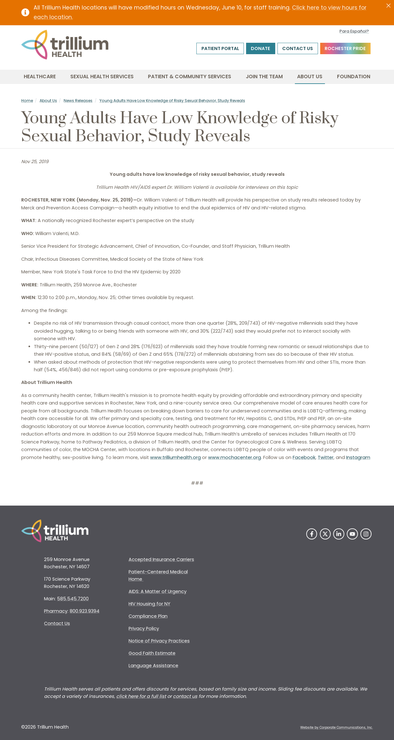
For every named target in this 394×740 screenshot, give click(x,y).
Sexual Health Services (102, 76)
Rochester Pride (345, 48)
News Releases (78, 100)
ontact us (186, 696)
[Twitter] (325, 533)
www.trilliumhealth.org (175, 457)
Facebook (304, 457)
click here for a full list (141, 696)
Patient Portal (220, 48)
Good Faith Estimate (152, 653)
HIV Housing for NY (149, 604)
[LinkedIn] (338, 533)
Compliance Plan (148, 616)
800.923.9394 (84, 611)
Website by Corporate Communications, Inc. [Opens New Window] (336, 727)
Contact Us (297, 48)
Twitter (326, 457)
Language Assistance (153, 665)
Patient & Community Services (189, 76)
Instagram (358, 457)
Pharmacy (55, 611)
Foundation (353, 76)
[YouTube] (352, 533)
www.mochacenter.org (234, 457)
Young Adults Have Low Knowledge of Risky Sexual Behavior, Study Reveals (172, 100)
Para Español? (354, 31)
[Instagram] (366, 533)
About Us (309, 76)
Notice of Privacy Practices (159, 641)
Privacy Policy (144, 628)
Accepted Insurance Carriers (161, 559)
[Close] (388, 5)
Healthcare (40, 76)
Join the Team (264, 76)
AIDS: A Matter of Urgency (158, 591)
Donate (260, 48)
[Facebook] (311, 533)
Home (27, 100)
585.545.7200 (73, 599)
